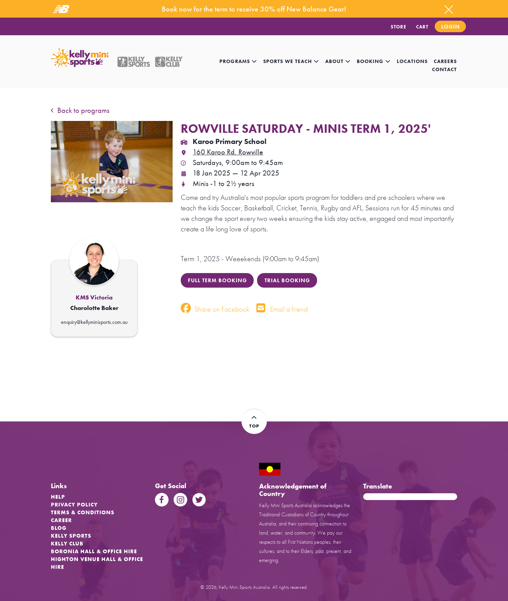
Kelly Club (67, 543)
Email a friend (282, 309)
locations (412, 61)
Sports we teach (291, 61)
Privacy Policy (74, 504)
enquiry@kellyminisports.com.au (94, 322)
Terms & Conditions (82, 512)
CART (422, 27)
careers (445, 61)
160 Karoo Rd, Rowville (222, 152)
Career (61, 520)
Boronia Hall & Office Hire (94, 551)
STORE (398, 27)
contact (444, 69)
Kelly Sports (71, 535)
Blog (58, 528)
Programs (238, 61)
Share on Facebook (215, 309)
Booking (374, 61)
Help (58, 496)
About (338, 61)
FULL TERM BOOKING (217, 280)
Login (450, 26)
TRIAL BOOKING (287, 280)
